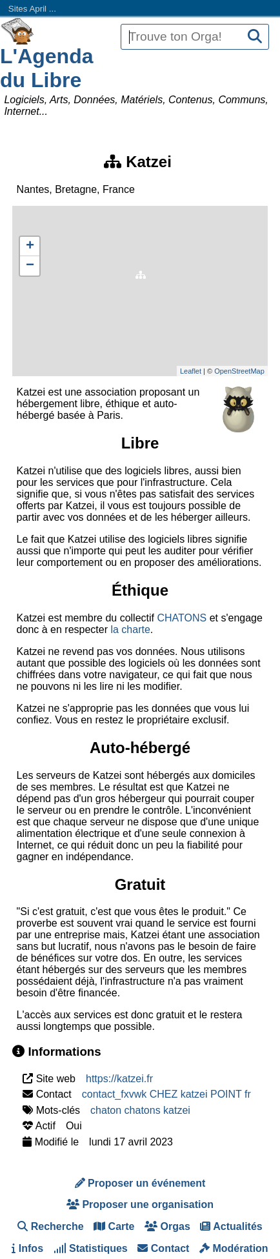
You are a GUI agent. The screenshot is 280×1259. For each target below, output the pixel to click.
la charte (130, 629)
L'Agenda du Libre (47, 68)
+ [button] (30, 246)
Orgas (167, 1226)
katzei (176, 1110)
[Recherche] (255, 37)
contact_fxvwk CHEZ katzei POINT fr (166, 1094)
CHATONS (181, 617)
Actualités (231, 1226)
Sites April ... (32, 9)
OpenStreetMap (239, 371)
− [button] (30, 266)
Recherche (50, 1226)
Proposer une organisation (140, 1204)
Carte (114, 1226)
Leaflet (190, 371)
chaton (105, 1110)
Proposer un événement (140, 1183)
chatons (143, 1110)
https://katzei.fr (119, 1078)
